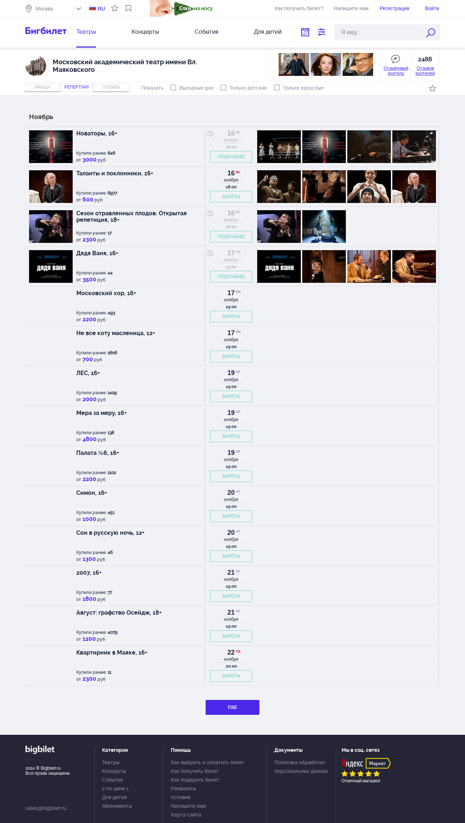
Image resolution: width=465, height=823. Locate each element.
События (206, 31)
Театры (86, 31)
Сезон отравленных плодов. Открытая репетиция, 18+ (131, 216)
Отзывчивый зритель (396, 71)
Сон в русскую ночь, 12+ (110, 532)
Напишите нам (351, 8)
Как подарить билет (195, 780)
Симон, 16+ (91, 492)
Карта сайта (186, 815)
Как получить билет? (299, 8)
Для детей (268, 31)
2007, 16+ (89, 572)
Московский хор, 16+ (106, 293)
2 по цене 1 (115, 788)
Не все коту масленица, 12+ (115, 333)
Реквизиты (183, 788)
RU (101, 9)
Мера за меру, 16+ (101, 413)
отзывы (111, 87)
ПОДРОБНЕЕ (231, 156)
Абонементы (117, 806)
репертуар (76, 87)
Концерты (145, 31)
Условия (180, 797)
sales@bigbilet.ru (45, 808)
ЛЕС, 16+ (88, 373)
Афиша (42, 87)
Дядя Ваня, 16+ (97, 253)
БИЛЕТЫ (231, 196)
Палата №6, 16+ (97, 452)
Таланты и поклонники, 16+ (114, 173)
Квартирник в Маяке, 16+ (111, 652)
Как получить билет (195, 771)
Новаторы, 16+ (96, 133)
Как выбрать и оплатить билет (207, 762)
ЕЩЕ (232, 707)
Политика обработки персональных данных (301, 766)
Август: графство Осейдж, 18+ (119, 612)
